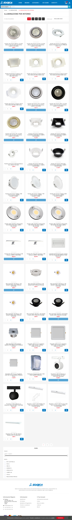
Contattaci (22, 336)
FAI (8, 295)
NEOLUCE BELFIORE (12, 308)
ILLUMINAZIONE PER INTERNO (17, 14)
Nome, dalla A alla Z (60, 19)
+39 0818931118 (8, 336)
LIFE (8, 306)
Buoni (38, 336)
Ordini (38, 330)
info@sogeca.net (8, 334)
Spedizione (22, 328)
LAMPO (9, 304)
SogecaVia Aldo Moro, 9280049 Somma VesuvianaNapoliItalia (10, 331)
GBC (8, 297)
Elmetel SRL (49, 347)
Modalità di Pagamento (26, 332)
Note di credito (40, 332)
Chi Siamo (22, 330)
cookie (52, 518)
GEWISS (9, 299)
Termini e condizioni (35, 518)
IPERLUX (10, 302)
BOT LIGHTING (11, 293)
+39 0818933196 (8, 338)
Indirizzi (39, 334)
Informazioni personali (42, 328)
